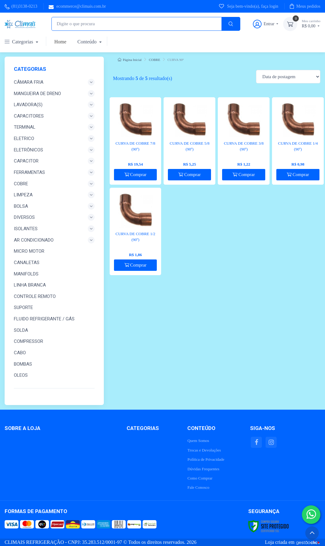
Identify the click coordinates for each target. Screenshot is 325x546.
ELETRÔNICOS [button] (54, 150)
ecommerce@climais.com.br (77, 6)
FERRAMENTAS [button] (54, 172)
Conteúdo (87, 41)
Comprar (135, 174)
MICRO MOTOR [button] (29, 251)
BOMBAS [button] (23, 364)
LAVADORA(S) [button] (54, 104)
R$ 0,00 (311, 23)
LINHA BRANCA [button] (30, 285)
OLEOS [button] (21, 375)
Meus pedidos (305, 6)
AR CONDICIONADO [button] (54, 240)
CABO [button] (20, 352)
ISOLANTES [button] (54, 228)
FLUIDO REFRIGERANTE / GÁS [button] (44, 319)
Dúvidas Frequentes (203, 469)
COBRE (154, 60)
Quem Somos (198, 440)
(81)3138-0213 (21, 6)
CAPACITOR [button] (54, 161)
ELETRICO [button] (54, 138)
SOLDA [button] (21, 330)
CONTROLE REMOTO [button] (35, 296)
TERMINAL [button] (54, 127)
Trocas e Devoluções (204, 450)
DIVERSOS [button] (54, 217)
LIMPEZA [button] (54, 194)
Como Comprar (199, 478)
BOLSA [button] (54, 206)
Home (60, 41)
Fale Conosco (198, 487)
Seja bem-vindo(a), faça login (248, 6)
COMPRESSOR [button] (28, 341)
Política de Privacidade (205, 459)
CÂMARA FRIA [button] (54, 82)
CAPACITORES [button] (54, 116)
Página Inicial (130, 60)
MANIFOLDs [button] (26, 274)
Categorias (19, 41)
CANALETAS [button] (26, 262)
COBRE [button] (54, 183)
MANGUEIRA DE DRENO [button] (54, 93)
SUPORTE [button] (23, 307)
